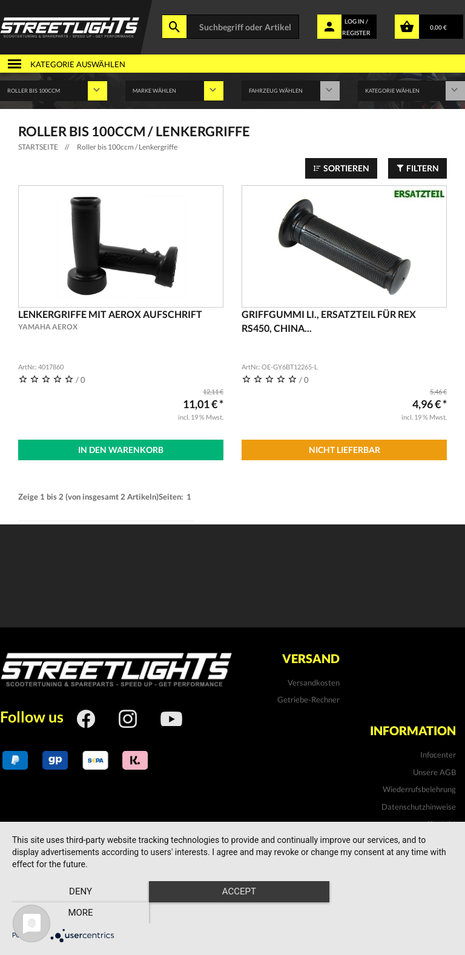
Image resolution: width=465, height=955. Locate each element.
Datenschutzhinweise (418, 806)
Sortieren (341, 168)
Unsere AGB (434, 771)
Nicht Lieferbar (344, 449)
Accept (232, 913)
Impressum (436, 841)
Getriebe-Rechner (308, 699)
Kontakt (441, 823)
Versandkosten (314, 682)
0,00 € (438, 27)
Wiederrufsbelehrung (419, 789)
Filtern (417, 168)
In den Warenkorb (120, 449)
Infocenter (438, 754)
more (386, 913)
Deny (78, 913)
